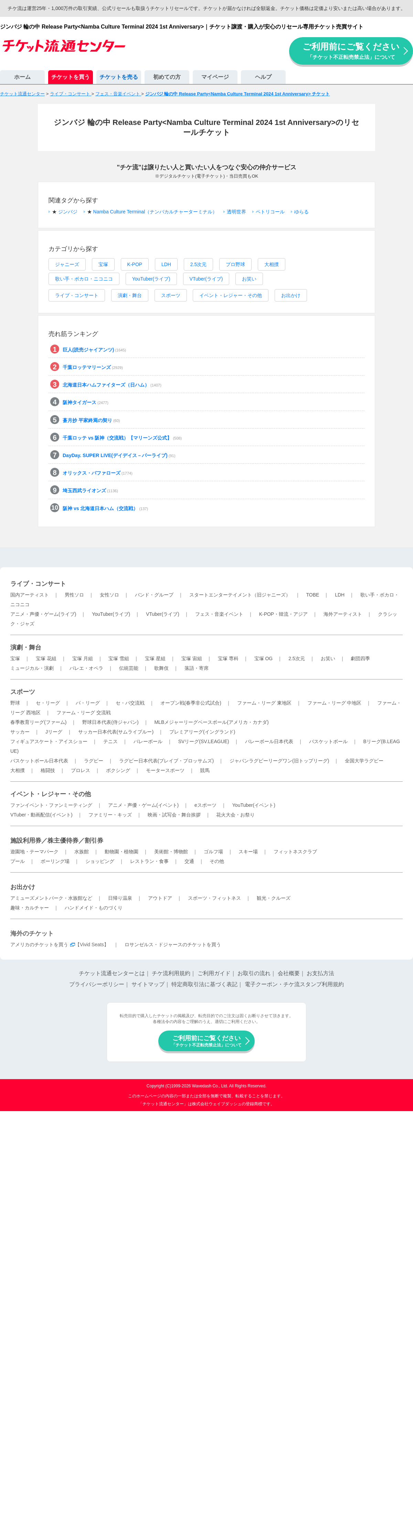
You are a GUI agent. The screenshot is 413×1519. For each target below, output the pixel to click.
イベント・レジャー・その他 (230, 295)
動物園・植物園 (121, 851)
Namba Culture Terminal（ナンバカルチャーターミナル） (155, 211)
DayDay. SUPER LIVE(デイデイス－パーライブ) (119, 455)
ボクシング (118, 770)
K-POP (134, 264)
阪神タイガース (85, 402)
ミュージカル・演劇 (32, 668)
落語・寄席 (196, 668)
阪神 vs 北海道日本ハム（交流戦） (105, 508)
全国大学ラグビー (364, 760)
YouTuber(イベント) (253, 805)
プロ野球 (235, 264)
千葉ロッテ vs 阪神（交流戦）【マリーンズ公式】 (122, 438)
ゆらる (301, 211)
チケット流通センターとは (112, 973)
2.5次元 (198, 264)
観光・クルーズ (273, 898)
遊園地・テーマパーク (34, 851)
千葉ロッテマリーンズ (93, 367)
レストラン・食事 (149, 861)
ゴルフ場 (213, 851)
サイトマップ (148, 984)
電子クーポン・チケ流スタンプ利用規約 (294, 984)
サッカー (20, 732)
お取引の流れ (254, 973)
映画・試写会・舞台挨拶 (174, 814)
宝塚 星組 (155, 658)
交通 (189, 861)
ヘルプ (263, 77)
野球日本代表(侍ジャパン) (110, 722)
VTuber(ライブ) (206, 279)
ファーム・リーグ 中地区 (334, 703)
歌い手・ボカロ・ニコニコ (84, 279)
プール (17, 861)
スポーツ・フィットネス (214, 898)
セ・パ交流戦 (130, 703)
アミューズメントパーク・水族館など (51, 898)
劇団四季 (360, 658)
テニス (110, 741)
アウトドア (160, 898)
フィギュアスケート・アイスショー (48, 741)
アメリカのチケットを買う (39, 944)
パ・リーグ (88, 703)
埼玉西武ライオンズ (90, 490)
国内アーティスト (29, 595)
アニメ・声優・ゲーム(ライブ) (43, 614)
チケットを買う (70, 77)
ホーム (22, 77)
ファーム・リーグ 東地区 (264, 703)
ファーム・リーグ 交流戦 (83, 712)
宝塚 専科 (228, 658)
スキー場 (248, 851)
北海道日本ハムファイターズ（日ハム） (112, 385)
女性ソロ (109, 595)
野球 (15, 703)
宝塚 (103, 264)
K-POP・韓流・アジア (283, 614)
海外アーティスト (343, 614)
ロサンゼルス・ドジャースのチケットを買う (173, 944)
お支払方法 (320, 973)
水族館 (81, 851)
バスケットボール (328, 741)
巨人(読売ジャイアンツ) (94, 349)
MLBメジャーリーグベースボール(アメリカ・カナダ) (211, 722)
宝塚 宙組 (191, 658)
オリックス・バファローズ (98, 473)
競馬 (205, 770)
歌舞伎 (161, 668)
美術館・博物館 (171, 851)
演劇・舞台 (130, 295)
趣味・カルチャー (29, 907)
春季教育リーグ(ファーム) (38, 722)
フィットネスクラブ (295, 851)
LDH (166, 264)
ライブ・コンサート (76, 295)
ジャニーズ (67, 264)
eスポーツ (205, 805)
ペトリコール (270, 211)
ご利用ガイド (214, 973)
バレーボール (148, 741)
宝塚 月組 (82, 658)
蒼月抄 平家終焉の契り (91, 420)
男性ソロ (74, 595)
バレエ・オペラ (86, 668)
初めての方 (167, 77)
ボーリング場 (55, 861)
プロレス (80, 770)
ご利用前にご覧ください (351, 51)
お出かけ (290, 295)
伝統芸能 (128, 668)
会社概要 (289, 973)
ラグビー (93, 760)
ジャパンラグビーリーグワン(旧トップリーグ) (279, 760)
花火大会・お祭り (235, 814)
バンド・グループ (154, 595)
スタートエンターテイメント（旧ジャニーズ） (239, 595)
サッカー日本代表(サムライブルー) (115, 732)
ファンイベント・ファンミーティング (51, 805)
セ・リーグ (48, 703)
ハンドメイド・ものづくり (94, 907)
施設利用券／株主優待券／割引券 (56, 840)
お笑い (249, 279)
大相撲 (271, 264)
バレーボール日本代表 (269, 741)
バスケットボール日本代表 (39, 760)
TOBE (312, 595)
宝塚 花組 (46, 658)
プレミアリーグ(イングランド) (202, 732)
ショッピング (99, 861)
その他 (217, 861)
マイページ (215, 77)
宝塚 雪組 (118, 658)
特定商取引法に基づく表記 (204, 984)
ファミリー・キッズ (110, 814)
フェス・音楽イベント (219, 614)
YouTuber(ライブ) (151, 279)
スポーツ (170, 295)
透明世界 (236, 211)
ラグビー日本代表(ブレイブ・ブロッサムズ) (166, 760)
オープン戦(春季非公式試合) (190, 703)
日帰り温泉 (120, 898)
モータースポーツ (165, 770)
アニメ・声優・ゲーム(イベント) (143, 805)
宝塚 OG (263, 658)
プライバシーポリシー (96, 984)
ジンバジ (67, 211)
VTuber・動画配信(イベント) (41, 814)
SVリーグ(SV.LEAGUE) (203, 741)
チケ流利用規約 (171, 973)
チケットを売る (118, 77)
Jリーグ (53, 732)
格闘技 (48, 770)
